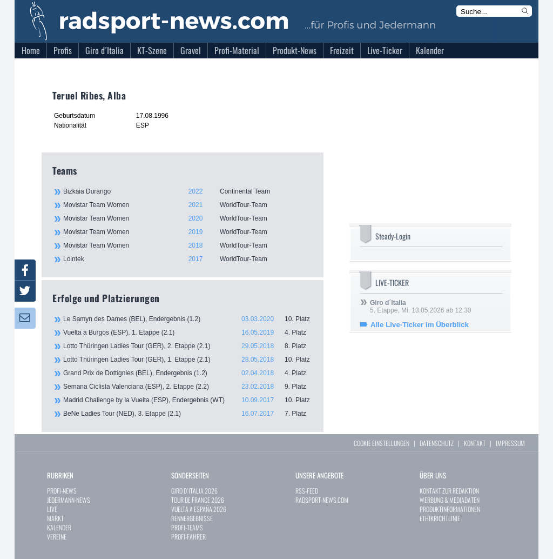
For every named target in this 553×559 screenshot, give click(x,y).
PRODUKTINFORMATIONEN (450, 509)
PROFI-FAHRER (188, 536)
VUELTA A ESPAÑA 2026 (198, 509)
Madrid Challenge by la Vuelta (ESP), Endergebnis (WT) (188, 400)
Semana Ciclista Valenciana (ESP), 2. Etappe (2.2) (188, 386)
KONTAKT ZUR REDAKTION (449, 490)
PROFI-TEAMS (187, 527)
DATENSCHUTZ (437, 443)
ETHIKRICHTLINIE (440, 518)
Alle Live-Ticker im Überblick (419, 325)
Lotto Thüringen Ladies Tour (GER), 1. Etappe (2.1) (188, 359)
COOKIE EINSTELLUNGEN (381, 443)
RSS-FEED (306, 490)
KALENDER (59, 527)
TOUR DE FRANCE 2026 (197, 499)
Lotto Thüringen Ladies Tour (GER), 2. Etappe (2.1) (188, 346)
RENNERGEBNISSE (192, 518)
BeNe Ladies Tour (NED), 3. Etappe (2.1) (188, 413)
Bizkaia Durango (187, 191)
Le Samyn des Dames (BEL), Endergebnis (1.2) (188, 319)
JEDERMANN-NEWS (68, 499)
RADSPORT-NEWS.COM (321, 499)
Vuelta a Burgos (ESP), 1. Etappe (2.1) (188, 332)
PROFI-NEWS (62, 490)
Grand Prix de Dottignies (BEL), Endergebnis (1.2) (188, 373)
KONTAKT (474, 443)
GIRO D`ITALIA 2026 (194, 490)
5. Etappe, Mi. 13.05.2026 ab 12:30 (420, 306)
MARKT (55, 518)
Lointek (187, 259)
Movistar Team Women (187, 205)
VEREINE (56, 536)
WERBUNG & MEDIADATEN (450, 499)
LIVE (52, 509)
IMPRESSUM (510, 443)
